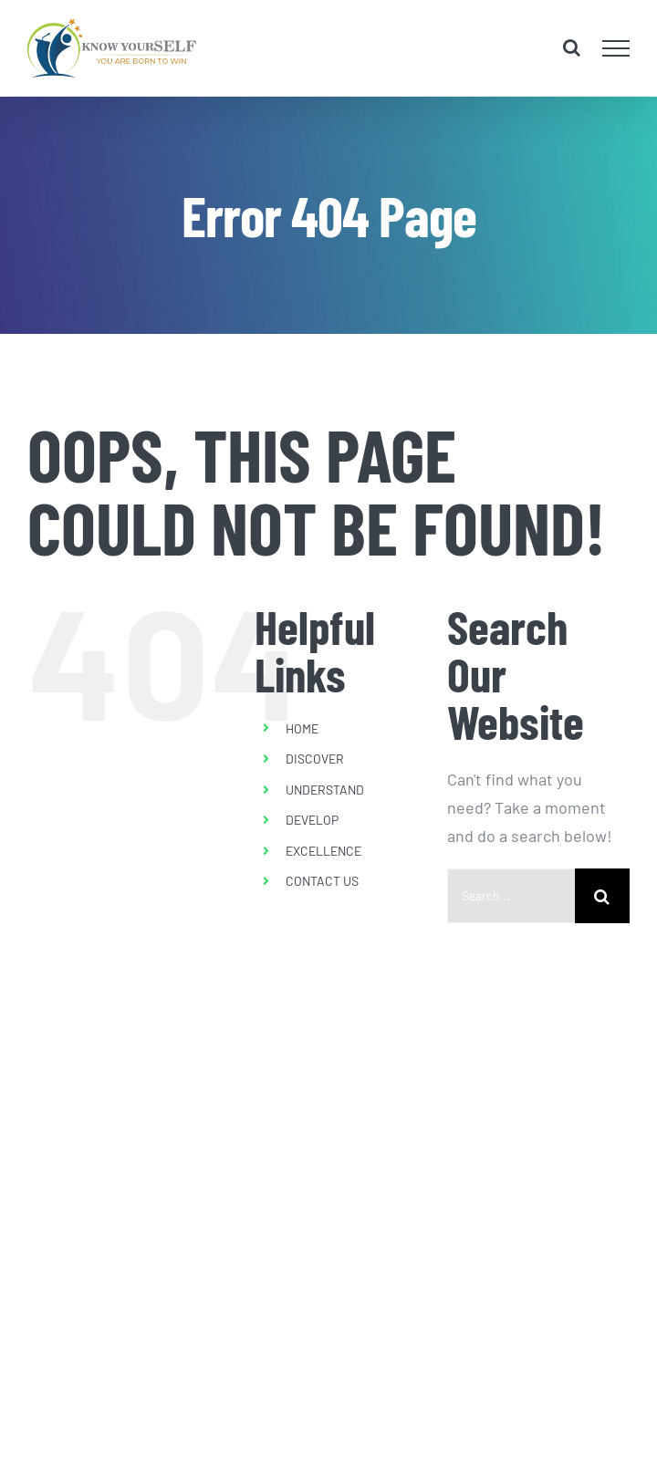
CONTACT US (322, 881)
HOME (302, 728)
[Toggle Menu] (616, 48)
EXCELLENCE (323, 850)
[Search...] (511, 895)
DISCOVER (315, 758)
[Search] (602, 895)
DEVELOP (312, 819)
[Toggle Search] (571, 47)
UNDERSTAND (325, 789)
